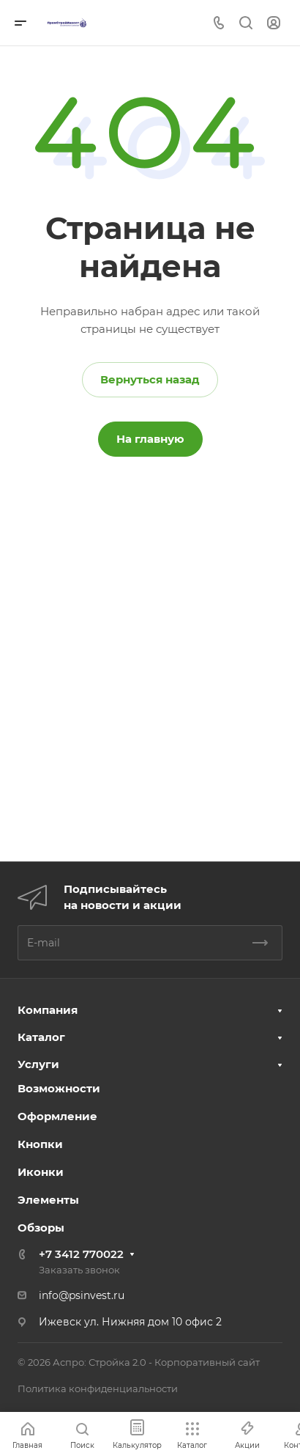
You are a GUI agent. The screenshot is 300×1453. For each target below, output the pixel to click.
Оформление (57, 1116)
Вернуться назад (150, 379)
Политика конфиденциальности (98, 1388)
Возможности (59, 1088)
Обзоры (41, 1228)
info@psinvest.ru (81, 1295)
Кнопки (40, 1144)
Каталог (41, 1037)
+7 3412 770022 (81, 1254)
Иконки (41, 1172)
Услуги (38, 1064)
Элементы (48, 1200)
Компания (48, 1010)
